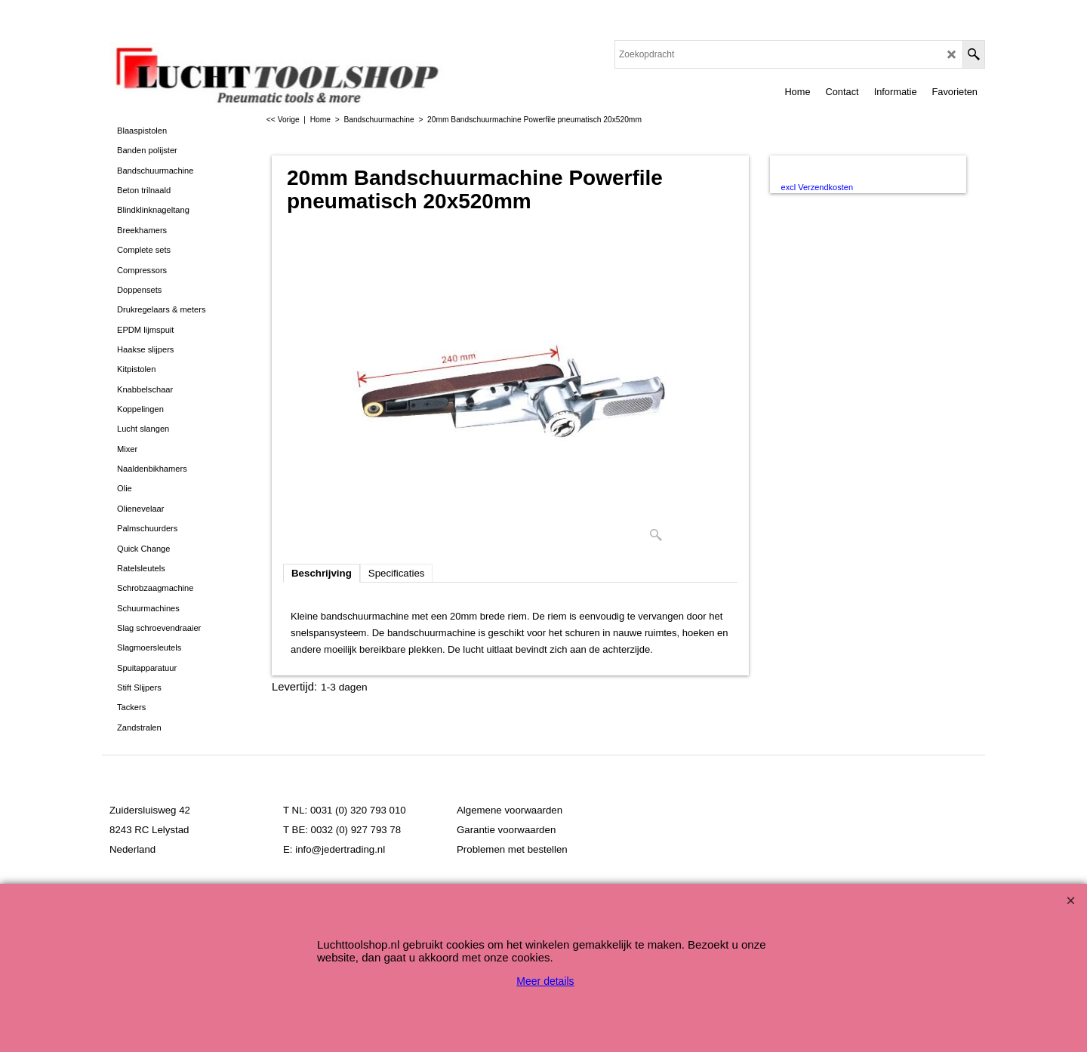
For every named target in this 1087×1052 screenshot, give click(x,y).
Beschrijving (321, 573)
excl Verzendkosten (817, 187)
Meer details (545, 981)
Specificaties (396, 573)
